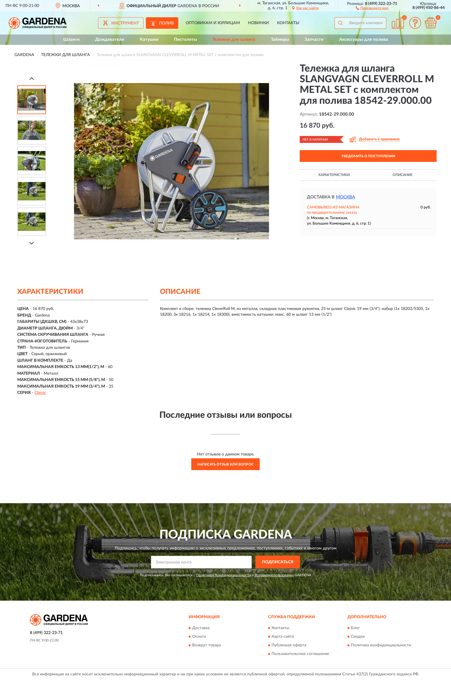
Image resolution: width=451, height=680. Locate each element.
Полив (166, 23)
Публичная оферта (289, 645)
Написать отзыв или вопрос (225, 464)
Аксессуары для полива (363, 39)
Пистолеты (185, 39)
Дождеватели (109, 39)
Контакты (288, 23)
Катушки (149, 39)
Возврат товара (206, 645)
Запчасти (314, 39)
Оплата (199, 637)
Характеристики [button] (334, 175)
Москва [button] (345, 197)
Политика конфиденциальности (381, 645)
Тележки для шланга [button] (234, 39)
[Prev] (31, 78)
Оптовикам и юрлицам (213, 23)
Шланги (71, 39)
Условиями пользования (274, 575)
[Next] (31, 243)
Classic (40, 393)
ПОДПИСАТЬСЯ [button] (277, 562)
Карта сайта (283, 637)
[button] (372, 7)
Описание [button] (402, 175)
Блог (355, 628)
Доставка (201, 628)
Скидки (358, 637)
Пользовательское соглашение (300, 654)
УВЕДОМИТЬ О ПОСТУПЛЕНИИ (368, 156)
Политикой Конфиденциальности (223, 575)
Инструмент (125, 23)
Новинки (258, 23)
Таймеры (280, 39)
